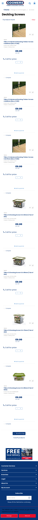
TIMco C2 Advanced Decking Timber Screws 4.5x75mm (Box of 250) (18, 158)
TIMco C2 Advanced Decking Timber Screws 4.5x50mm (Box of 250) (18, 42)
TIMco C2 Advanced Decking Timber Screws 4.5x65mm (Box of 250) (18, 100)
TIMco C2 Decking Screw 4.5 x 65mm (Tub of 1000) (18, 389)
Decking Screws (11, 47)
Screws (31, 10)
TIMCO (5, 39)
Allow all (27, 516)
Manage (9, 516)
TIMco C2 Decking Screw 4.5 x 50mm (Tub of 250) (18, 216)
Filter (33, 20)
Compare (7, 78)
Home (6, 10)
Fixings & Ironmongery (18, 10)
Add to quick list (19, 73)
